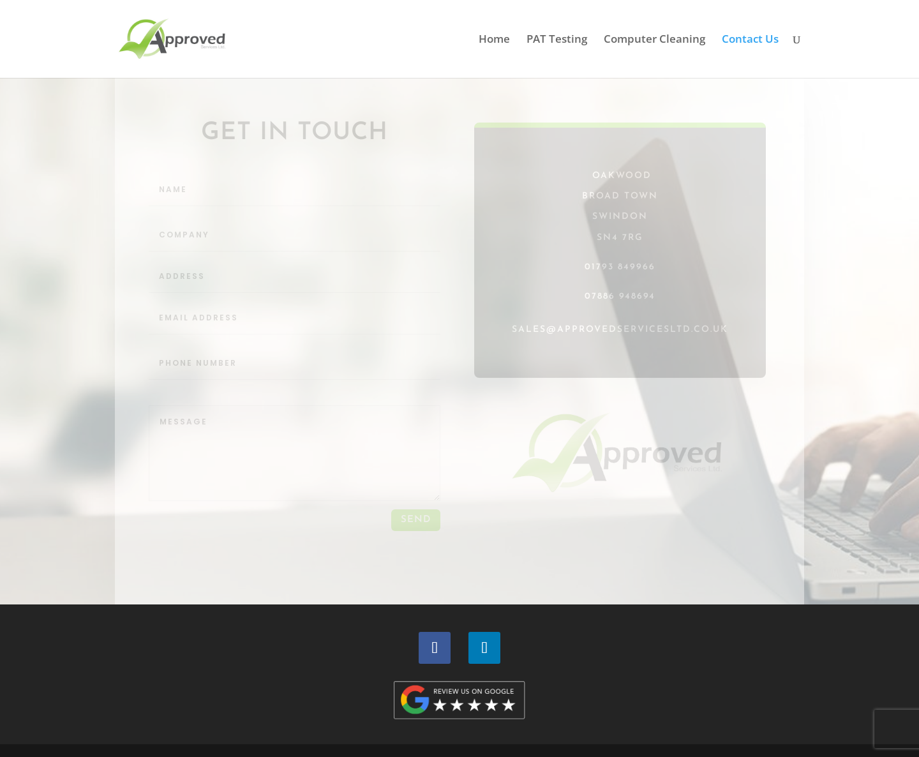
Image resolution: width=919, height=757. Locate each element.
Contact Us (750, 40)
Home (494, 40)
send (416, 520)
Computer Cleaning (654, 40)
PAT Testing (557, 40)
